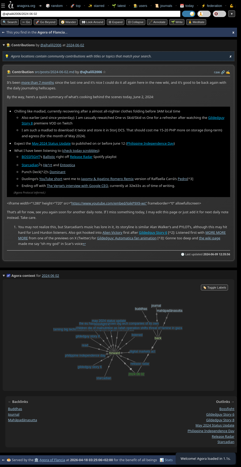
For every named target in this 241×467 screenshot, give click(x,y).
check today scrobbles (80, 150)
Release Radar (81, 156)
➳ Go (26, 22)
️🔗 (223, 72)
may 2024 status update (215, 425)
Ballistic (49, 156)
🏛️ (36, 459)
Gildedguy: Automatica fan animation (127, 237)
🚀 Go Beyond (46, 22)
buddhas (15, 408)
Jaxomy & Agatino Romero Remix (107, 178)
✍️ (228, 72)
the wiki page (209, 237)
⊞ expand (115, 22)
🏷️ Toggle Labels (214, 287)
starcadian (226, 441)
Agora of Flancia (52, 459)
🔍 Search (10, 22)
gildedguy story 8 (220, 419)
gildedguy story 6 (220, 414)
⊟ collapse (135, 22)
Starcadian (30, 164)
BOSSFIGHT (31, 156)
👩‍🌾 (9, 71)
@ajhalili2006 (51, 45)
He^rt (47, 164)
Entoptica (67, 164)
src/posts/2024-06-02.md (54, 71)
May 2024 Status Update (51, 143)
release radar (223, 436)
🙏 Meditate (196, 22)
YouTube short (50, 178)
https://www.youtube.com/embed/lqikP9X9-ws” (109, 202)
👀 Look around (92, 22)
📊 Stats (166, 459)
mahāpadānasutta (22, 419)
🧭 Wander (68, 22)
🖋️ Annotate (157, 22)
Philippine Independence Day (150, 143)
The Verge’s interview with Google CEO (77, 185)
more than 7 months (37, 82)
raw (217, 72)
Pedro (182, 178)
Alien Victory (112, 232)
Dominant (57, 171)
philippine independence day (211, 430)
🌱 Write (177, 22)
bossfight (226, 408)
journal (13, 414)
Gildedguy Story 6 (153, 232)
